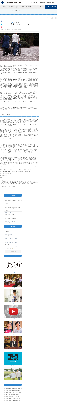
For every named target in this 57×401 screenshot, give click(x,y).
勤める (51, 2)
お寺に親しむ (16, 374)
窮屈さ (16, 316)
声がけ (20, 342)
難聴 (6, 328)
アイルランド (14, 320)
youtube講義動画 (18, 270)
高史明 (15, 308)
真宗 (11, 314)
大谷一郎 (15, 314)
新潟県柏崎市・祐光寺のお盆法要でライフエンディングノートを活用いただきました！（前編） (13, 208)
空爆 (9, 312)
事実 (11, 310)
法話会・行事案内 (18, 378)
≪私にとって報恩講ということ (6, 173)
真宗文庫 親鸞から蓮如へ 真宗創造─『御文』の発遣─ (14, 183)
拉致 (16, 312)
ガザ (19, 310)
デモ (18, 346)
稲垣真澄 (16, 330)
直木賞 (17, 318)
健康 (11, 334)
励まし (20, 338)
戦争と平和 (15, 310)
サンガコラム (8, 262)
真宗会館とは (17, 377)
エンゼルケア (11, 342)
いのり (7, 308)
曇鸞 (20, 326)
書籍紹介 (42, 6)
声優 (13, 324)
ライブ (20, 320)
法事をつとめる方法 (41, 382)
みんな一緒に (14, 344)
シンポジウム (18, 262)
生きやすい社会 (11, 318)
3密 (17, 332)
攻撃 (6, 312)
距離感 (14, 332)
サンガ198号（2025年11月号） (13, 217)
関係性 (7, 318)
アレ (20, 330)
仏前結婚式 (16, 386)
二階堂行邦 (7, 326)
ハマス (13, 312)
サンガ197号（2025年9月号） (13, 222)
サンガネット (50, 374)
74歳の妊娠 (13, 230)
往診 (12, 340)
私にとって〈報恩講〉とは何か (39, 352)
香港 (12, 346)
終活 (18, 288)
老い (16, 324)
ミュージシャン (8, 324)
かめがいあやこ (17, 322)
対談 (8, 279)
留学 (6, 320)
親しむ (34, 2)
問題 (8, 314)
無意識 (16, 336)
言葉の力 (7, 332)
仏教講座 (21, 6)
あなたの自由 (8, 346)
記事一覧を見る (13, 251)
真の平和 (7, 310)
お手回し (15, 328)
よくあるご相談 (40, 384)
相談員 (20, 314)
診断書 (16, 342)
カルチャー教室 (17, 382)
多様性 (12, 316)
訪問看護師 (17, 340)
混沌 (19, 328)
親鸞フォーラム (32, 6)
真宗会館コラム (18, 10)
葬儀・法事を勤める (40, 374)
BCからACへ (13, 243)
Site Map (51, 397)
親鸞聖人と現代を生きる (25, 182)
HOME (7, 10)
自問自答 (16, 326)
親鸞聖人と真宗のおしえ (9, 6)
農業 (19, 334)
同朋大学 (8, 181)
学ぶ (42, 2)
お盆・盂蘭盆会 (17, 388)
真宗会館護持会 (40, 385)
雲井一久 (12, 326)
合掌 (9, 336)
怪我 (19, 336)
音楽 (12, 322)
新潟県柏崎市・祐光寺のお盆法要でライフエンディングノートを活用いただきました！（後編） (13, 201)
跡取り (10, 338)
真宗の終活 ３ (13, 235)
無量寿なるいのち (7, 352)
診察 (6, 336)
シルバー (7, 344)
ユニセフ (7, 330)
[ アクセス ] (4, 383)
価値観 (20, 316)
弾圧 (15, 346)
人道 (19, 312)
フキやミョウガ (13, 247)
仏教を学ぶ (12, 10)
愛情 (6, 340)
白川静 (19, 308)
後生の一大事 (4, 186)
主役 (12, 336)
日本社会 (11, 330)
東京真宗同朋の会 (52, 382)
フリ (9, 340)
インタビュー (8, 270)
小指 (6, 338)
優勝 (11, 332)
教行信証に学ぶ (20, 181)
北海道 (10, 320)
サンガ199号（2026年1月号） (13, 213)
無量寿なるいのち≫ (4, 175)
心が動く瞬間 (8, 322)
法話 (18, 279)
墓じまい (14, 186)
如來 (11, 328)
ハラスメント (14, 338)
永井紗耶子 (7, 316)
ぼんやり (7, 334)
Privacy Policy (45, 397)
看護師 (7, 342)
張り (16, 334)
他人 (20, 318)
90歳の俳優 (13, 239)
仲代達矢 (10, 308)
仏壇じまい (9, 186)
